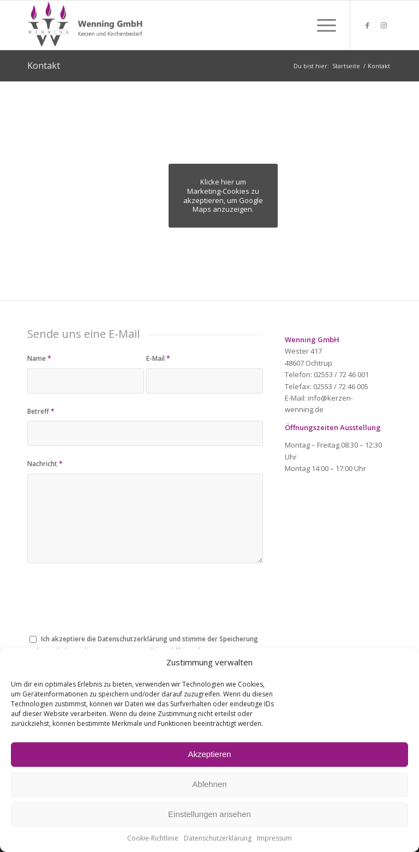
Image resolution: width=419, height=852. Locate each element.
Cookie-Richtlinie (152, 838)
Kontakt (43, 65)
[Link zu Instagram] (383, 25)
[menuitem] (321, 25)
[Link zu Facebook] (367, 25)
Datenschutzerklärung (218, 838)
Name (39, 358)
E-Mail (158, 358)
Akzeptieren (209, 754)
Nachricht (45, 463)
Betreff (41, 411)
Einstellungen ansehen (209, 814)
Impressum (274, 838)
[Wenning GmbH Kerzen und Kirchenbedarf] (86, 25)
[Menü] (321, 25)
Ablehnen (209, 784)
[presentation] (110, 606)
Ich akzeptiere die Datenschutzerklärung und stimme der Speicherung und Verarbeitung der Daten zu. (142, 644)
